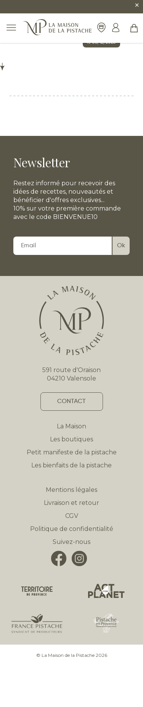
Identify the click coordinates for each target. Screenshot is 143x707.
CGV (71, 515)
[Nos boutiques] (101, 28)
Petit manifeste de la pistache (72, 452)
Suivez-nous (71, 541)
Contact (71, 401)
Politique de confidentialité (71, 528)
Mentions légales (71, 489)
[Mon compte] (115, 28)
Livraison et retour (71, 502)
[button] (134, 28)
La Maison (71, 426)
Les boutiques (71, 439)
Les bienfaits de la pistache (71, 465)
